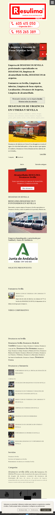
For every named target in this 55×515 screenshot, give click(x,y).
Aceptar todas (46, 510)
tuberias (33, 118)
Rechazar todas (23, 510)
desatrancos (41, 476)
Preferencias (34, 510)
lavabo (24, 118)
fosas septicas (23, 482)
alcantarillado (28, 474)
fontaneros (32, 116)
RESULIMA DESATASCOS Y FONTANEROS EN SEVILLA (22, 202)
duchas (27, 116)
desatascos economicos (27, 476)
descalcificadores (19, 116)
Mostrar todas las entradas (28, 101)
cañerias (34, 113)
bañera (12, 113)
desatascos (11, 116)
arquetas (36, 474)
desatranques (11, 478)
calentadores (27, 113)
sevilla (28, 118)
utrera (42, 118)
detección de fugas (30, 480)
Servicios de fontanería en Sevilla (17, 459)
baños (16, 113)
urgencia (38, 118)
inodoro (19, 118)
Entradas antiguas (40, 164)
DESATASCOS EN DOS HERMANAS (26, 416)
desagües (13, 476)
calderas (20, 113)
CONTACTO (12, 379)
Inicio (22, 164)
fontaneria (44, 474)
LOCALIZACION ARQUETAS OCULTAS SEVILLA (30, 382)
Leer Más (43, 154)
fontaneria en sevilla (40, 480)
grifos (14, 118)
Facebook (19, 157)
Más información (27, 188)
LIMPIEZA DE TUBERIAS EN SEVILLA (27, 408)
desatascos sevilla (16, 472)
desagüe (39, 113)
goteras (10, 118)
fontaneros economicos (13, 482)
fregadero (39, 116)
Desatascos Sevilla (13, 456)
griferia (36, 478)
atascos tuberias (20, 480)
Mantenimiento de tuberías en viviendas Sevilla (21, 461)
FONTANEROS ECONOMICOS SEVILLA (27, 433)
